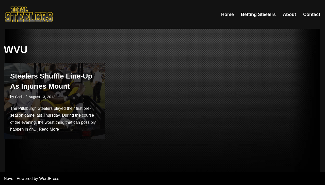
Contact (311, 14)
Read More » (50, 129)
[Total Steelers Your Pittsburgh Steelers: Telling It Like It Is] (29, 14)
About (289, 14)
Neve (8, 178)
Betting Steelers (258, 14)
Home (227, 14)
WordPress (49, 178)
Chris (19, 97)
